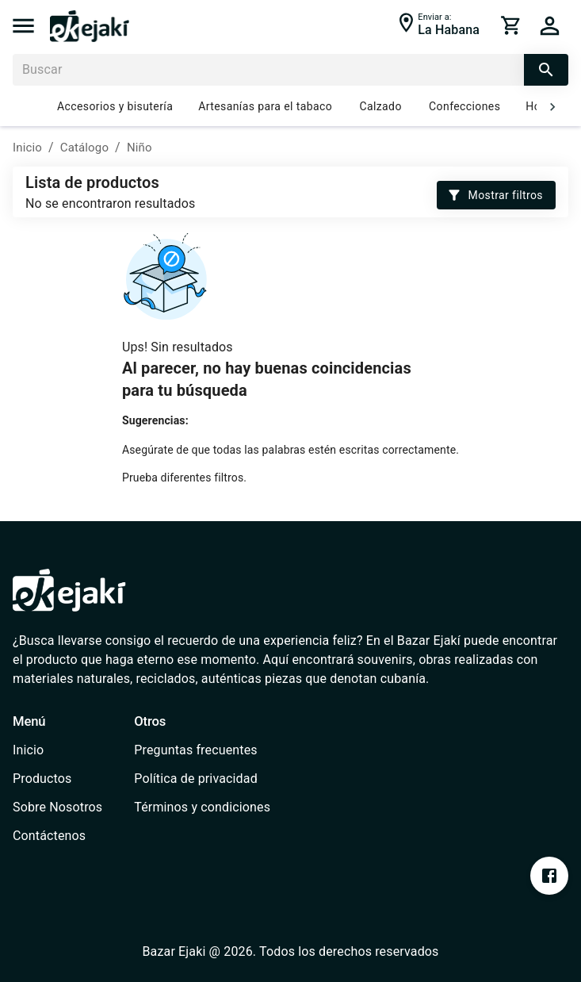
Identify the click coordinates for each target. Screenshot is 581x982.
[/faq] (202, 750)
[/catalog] (57, 779)
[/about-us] (57, 807)
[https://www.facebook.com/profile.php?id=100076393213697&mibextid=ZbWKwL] (549, 876)
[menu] (23, 26)
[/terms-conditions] (202, 807)
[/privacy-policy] (202, 779)
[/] (89, 37)
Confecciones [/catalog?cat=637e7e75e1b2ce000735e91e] (464, 107)
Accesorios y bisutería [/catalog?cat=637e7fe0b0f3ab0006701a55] (115, 107)
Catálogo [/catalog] (84, 147)
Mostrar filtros (496, 195)
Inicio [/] (27, 147)
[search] (546, 70)
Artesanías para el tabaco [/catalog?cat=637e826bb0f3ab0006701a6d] (265, 107)
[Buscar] (268, 70)
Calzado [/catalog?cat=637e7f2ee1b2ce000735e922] (380, 107)
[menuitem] (57, 750)
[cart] (511, 25)
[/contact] (57, 836)
